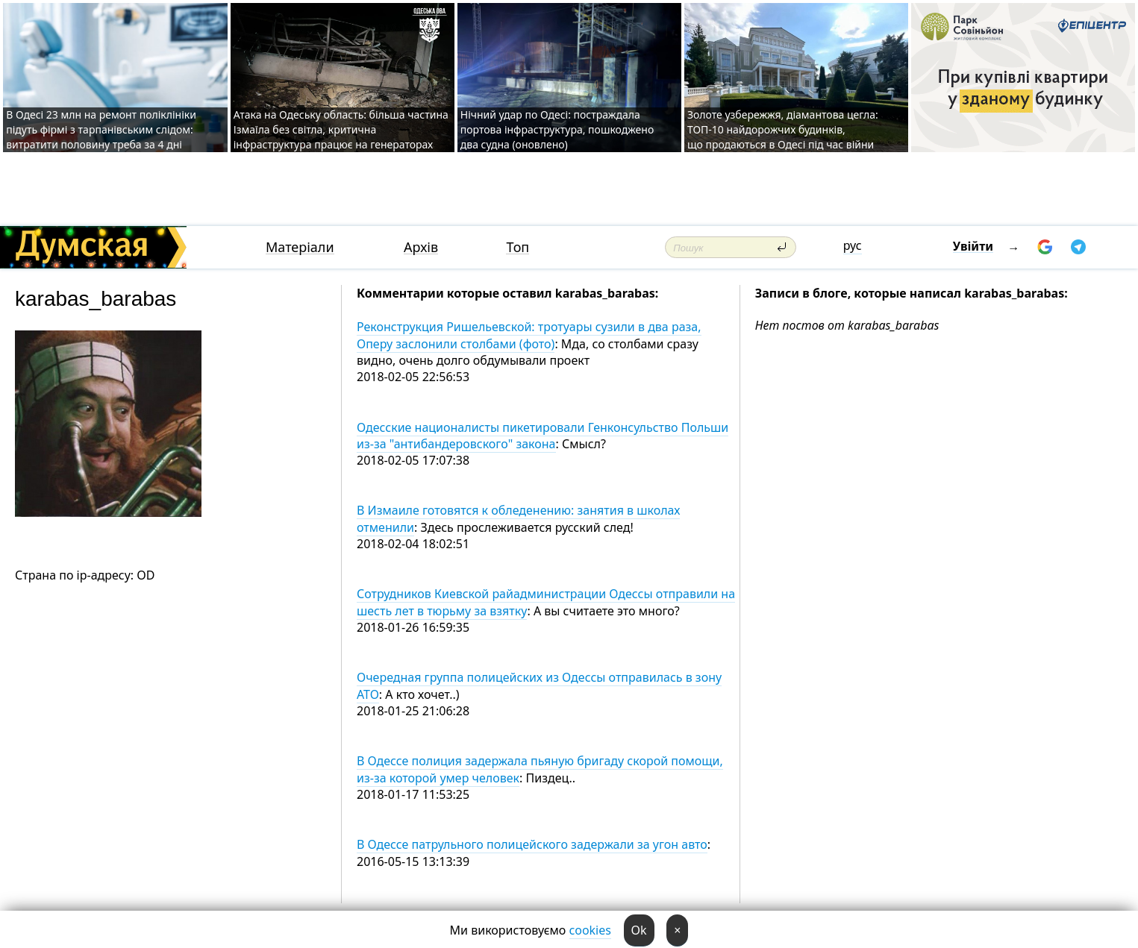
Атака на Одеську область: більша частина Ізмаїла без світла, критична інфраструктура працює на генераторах (341, 129)
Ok (639, 930)
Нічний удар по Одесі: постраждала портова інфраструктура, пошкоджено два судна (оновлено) (557, 129)
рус (852, 245)
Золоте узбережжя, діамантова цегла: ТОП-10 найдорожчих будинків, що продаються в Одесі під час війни (782, 129)
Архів (421, 247)
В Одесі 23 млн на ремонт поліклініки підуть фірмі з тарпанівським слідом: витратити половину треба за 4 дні (101, 129)
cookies (590, 930)
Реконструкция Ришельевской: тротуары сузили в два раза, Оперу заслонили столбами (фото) (529, 334)
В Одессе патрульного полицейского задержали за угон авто (532, 844)
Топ (517, 247)
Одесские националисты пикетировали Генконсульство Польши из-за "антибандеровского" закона (542, 435)
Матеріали (300, 247)
